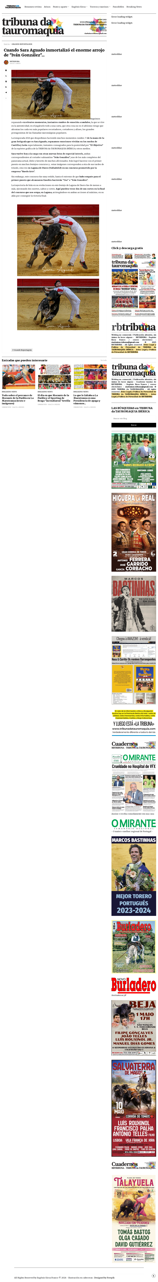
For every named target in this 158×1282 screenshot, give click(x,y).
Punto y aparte (60, 7)
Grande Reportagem (22, 44)
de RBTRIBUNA (131, 352)
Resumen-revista (33, 7)
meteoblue (116, 54)
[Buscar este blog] (133, 419)
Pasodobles (118, 7)
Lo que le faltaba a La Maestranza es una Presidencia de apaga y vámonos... (86, 399)
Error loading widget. (122, 16)
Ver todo (104, 360)
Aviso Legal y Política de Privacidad (133, 345)
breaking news (9, 392)
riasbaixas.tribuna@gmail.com (125, 342)
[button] (6, 98)
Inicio (7, 44)
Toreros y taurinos (99, 7)
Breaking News (134, 7)
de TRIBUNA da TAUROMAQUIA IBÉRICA (133, 392)
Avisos (47, 7)
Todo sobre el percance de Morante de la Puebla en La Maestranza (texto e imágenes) (18, 399)
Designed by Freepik (104, 1277)
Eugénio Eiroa (79, 7)
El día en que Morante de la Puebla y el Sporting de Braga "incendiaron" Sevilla (54, 398)
